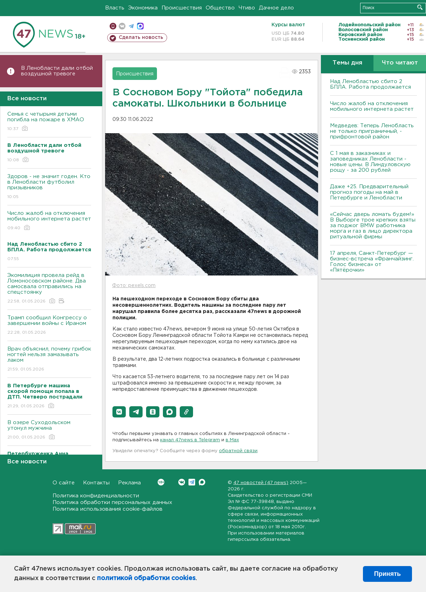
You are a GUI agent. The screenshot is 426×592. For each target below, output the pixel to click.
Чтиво (247, 8)
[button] (119, 411)
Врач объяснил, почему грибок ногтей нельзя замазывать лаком (49, 359)
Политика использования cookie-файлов (108, 509)
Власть (114, 8)
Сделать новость (141, 37)
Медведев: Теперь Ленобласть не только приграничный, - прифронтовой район (372, 131)
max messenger (140, 26)
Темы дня (347, 63)
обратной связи (238, 451)
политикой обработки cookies (146, 578)
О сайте (64, 483)
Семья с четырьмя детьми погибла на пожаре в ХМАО (49, 122)
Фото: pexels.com (134, 286)
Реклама (129, 483)
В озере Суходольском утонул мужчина (49, 430)
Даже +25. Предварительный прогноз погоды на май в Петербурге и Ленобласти (369, 192)
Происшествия (182, 8)
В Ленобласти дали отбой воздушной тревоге (57, 71)
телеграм (131, 26)
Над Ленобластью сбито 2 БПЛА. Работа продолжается (370, 84)
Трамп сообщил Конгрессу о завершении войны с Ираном (49, 325)
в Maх (232, 440)
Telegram (191, 482)
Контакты (96, 483)
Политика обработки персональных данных (112, 502)
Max (202, 482)
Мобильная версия (113, 26)
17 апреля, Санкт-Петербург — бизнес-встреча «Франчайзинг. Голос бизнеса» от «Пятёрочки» (372, 261)
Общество (220, 8)
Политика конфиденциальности (96, 496)
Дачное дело (276, 8)
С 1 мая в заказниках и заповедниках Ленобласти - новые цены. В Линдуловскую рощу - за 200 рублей (370, 161)
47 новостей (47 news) (260, 483)
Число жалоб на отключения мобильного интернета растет (49, 221)
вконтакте (122, 26)
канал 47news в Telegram (190, 440)
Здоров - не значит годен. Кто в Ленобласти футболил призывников (49, 187)
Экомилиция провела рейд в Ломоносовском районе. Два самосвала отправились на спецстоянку (49, 288)
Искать (419, 7)
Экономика (143, 8)
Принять (387, 573)
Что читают (400, 63)
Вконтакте (161, 482)
